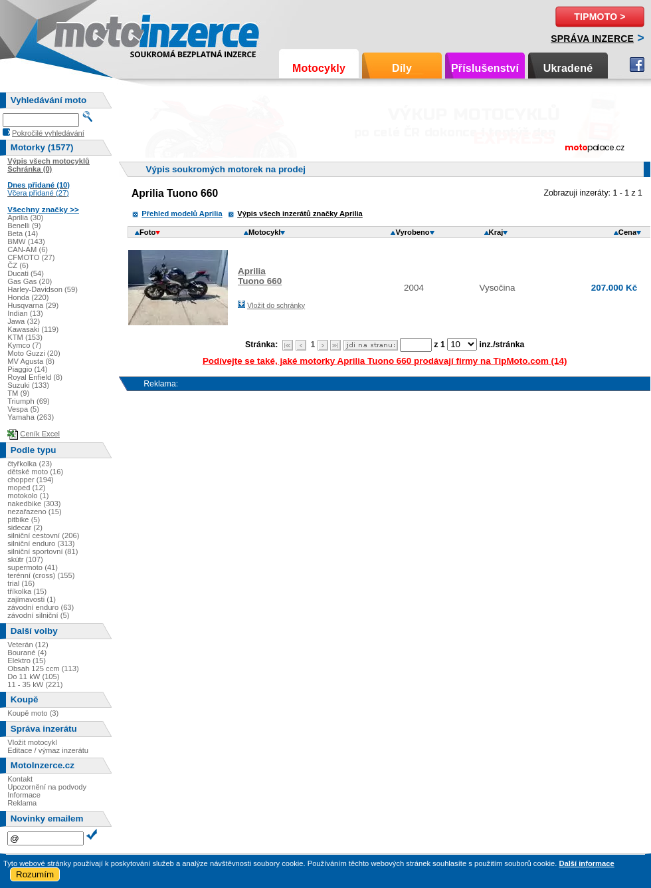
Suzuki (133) (28, 385)
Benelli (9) (24, 225)
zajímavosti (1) (31, 599)
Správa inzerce (592, 38)
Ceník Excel (40, 434)
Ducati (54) (25, 273)
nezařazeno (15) (34, 512)
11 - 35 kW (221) (34, 684)
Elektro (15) (26, 661)
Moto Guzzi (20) (33, 353)
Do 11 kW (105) (33, 676)
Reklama (22, 803)
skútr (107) (25, 559)
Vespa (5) (23, 409)
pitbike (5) (23, 519)
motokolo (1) (27, 496)
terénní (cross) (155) (40, 575)
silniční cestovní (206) (43, 535)
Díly (402, 68)
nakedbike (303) (33, 504)
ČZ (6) (18, 265)
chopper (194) (30, 480)
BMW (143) (26, 241)
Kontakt (20, 779)
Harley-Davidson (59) (42, 289)
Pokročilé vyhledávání (48, 133)
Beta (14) (22, 233)
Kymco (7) (24, 345)
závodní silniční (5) (38, 615)
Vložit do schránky (276, 305)
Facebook (637, 64)
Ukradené (568, 68)
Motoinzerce (82, 33)
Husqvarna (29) (32, 305)
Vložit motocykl (32, 742)
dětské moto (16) (35, 472)
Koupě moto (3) (32, 713)
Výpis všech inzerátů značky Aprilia (300, 214)
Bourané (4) (26, 653)
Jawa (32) (23, 321)
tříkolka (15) (26, 591)
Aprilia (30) (25, 218)
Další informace (586, 863)
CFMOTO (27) (30, 257)
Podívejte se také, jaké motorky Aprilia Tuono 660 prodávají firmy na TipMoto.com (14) (385, 361)
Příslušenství (485, 68)
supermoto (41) (32, 567)
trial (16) (21, 583)
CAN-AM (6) (27, 249)
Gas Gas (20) (29, 281)
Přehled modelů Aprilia (181, 214)
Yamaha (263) (30, 417)
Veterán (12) (27, 645)
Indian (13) (25, 313)
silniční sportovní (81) (42, 551)
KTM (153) (25, 337)
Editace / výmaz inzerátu (47, 750)
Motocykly (318, 68)
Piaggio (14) (27, 369)
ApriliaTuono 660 (260, 276)
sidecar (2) (25, 527)
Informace (24, 795)
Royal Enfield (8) (34, 377)
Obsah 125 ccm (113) (43, 668)
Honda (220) (27, 297)
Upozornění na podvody (46, 787)
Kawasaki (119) (32, 329)
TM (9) (18, 393)
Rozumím (35, 874)
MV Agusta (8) (30, 361)
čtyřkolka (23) (29, 464)
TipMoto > (599, 16)
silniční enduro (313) (40, 543)
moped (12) (26, 488)
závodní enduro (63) (40, 607)
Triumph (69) (28, 401)
